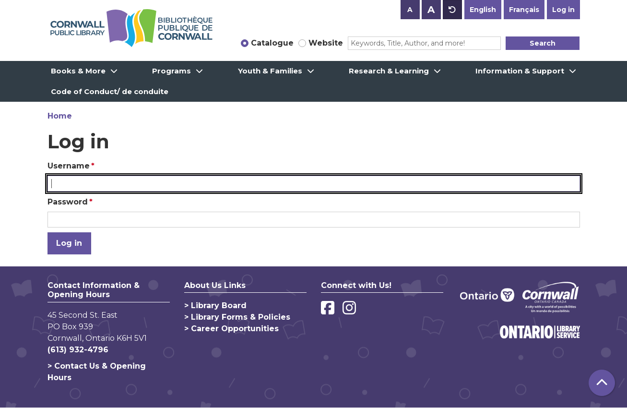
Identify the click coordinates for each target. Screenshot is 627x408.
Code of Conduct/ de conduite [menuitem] (109, 91)
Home (59, 115)
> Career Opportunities (231, 328)
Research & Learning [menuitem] (389, 70)
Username (68, 165)
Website (325, 43)
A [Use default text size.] (452, 9)
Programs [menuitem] (171, 70)
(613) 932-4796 (77, 349)
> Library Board (215, 305)
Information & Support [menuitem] (519, 70)
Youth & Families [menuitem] (270, 70)
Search (543, 43)
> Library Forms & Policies (237, 317)
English (483, 9)
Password (67, 201)
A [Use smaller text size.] (410, 9)
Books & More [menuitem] (78, 70)
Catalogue (272, 43)
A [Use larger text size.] (431, 9)
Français (524, 9)
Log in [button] (563, 9)
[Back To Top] (602, 383)
